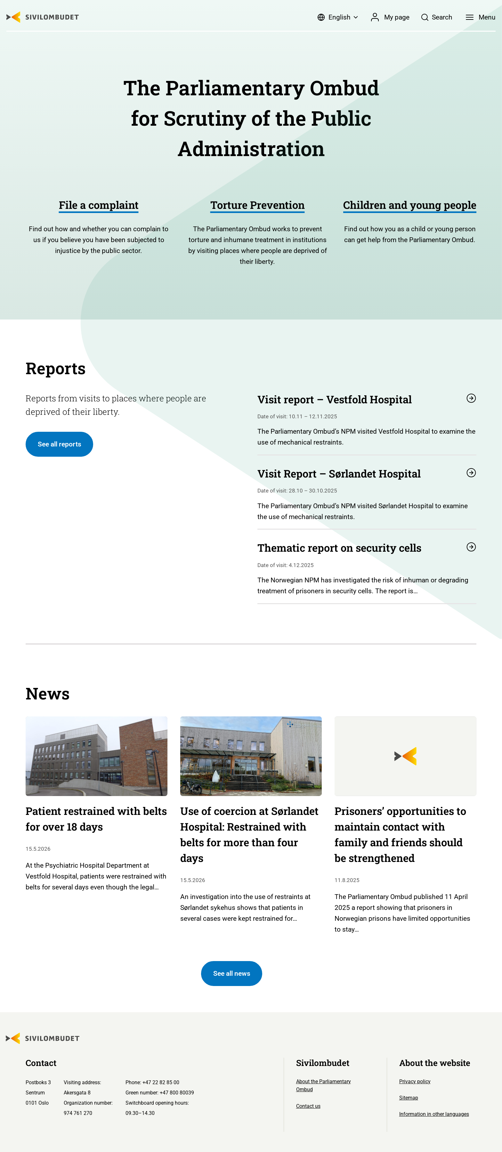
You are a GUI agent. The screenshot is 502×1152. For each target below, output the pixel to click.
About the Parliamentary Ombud (323, 1085)
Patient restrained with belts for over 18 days (96, 818)
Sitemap (408, 1098)
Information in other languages (434, 1114)
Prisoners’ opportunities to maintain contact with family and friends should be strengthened (400, 834)
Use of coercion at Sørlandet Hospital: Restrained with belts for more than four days (249, 834)
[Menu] (481, 17)
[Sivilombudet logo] (42, 17)
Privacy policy (415, 1081)
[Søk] (436, 17)
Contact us (308, 1106)
